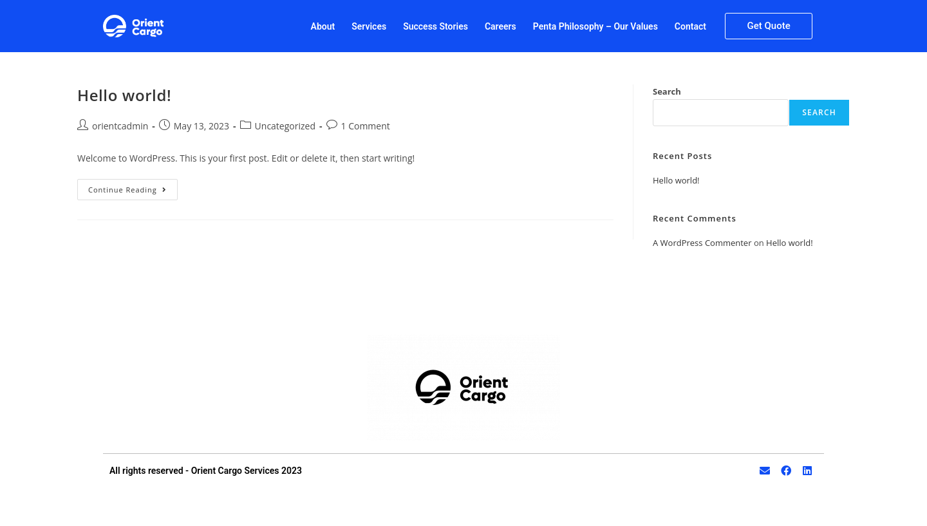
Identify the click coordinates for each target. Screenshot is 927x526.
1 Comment (365, 126)
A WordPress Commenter (702, 243)
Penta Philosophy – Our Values (595, 26)
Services (368, 26)
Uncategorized (285, 126)
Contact (690, 26)
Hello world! (124, 95)
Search (667, 91)
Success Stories (435, 26)
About (323, 26)
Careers (500, 26)
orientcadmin (120, 126)
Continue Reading (133, 186)
